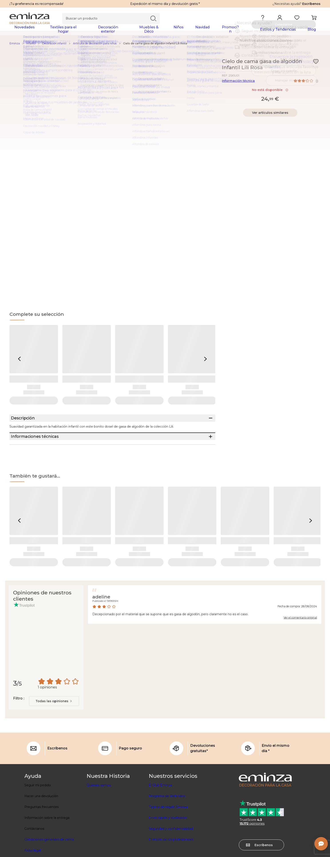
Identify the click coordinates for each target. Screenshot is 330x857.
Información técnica (238, 84)
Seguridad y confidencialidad (171, 848)
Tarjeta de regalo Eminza (168, 826)
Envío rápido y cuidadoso (168, 837)
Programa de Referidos (167, 816)
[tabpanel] (126, 31)
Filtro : (18, 718)
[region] (165, 46)
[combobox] (54, 721)
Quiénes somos (99, 805)
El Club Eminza (160, 805)
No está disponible (270, 93)
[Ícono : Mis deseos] (315, 64)
